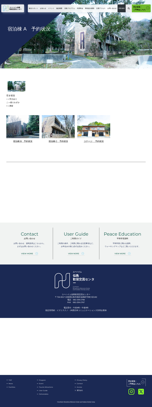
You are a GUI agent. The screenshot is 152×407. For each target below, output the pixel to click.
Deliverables (42, 394)
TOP (9, 380)
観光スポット (33, 8)
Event (40, 384)
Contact (78, 384)
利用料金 (80, 8)
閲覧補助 (122, 8)
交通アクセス (100, 8)
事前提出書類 (89, 8)
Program (41, 380)
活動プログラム (69, 8)
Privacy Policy (80, 380)
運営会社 (78, 390)
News (9, 384)
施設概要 (59, 8)
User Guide (42, 391)
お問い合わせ (112, 8)
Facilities (10, 387)
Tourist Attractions (45, 387)
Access (78, 387)
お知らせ (43, 8)
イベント (51, 8)
